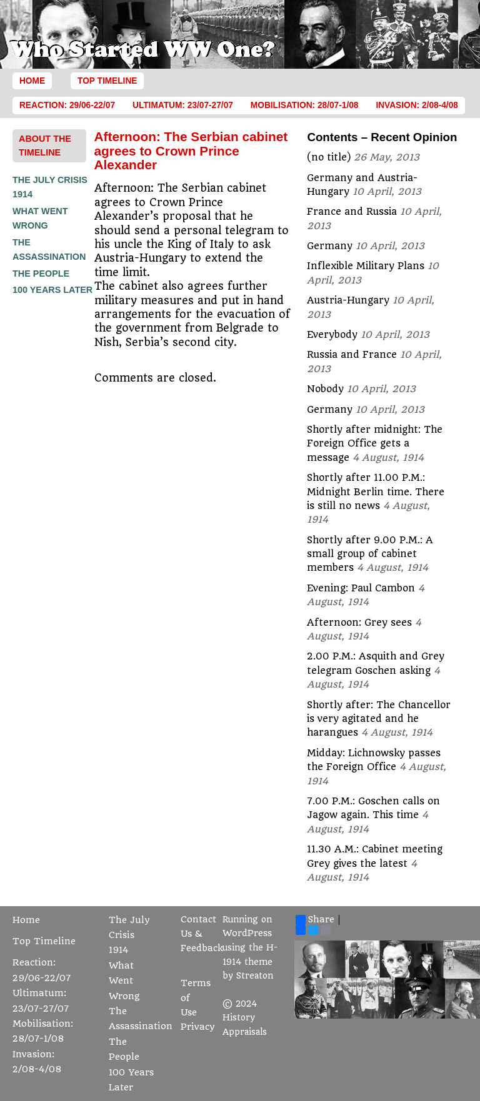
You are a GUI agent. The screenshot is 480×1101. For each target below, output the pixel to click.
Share (315, 920)
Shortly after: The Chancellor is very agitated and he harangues (379, 719)
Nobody (325, 389)
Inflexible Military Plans (365, 266)
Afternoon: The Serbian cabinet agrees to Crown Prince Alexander (191, 150)
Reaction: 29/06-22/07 (67, 105)
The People (40, 274)
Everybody (332, 334)
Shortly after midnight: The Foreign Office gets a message (374, 443)
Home (32, 81)
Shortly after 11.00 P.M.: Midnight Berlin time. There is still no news (375, 491)
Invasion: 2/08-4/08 (417, 105)
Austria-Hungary (348, 300)
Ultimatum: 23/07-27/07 (182, 105)
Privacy (198, 1027)
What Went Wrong (124, 981)
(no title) (329, 157)
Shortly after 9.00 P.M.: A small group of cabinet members (370, 554)
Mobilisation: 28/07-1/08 (305, 105)
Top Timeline (107, 81)
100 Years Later (52, 290)
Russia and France (352, 354)
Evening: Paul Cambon (361, 588)
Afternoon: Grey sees (359, 622)
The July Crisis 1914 (129, 935)
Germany (329, 246)
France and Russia (352, 211)
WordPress (247, 933)
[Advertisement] (62, 486)
